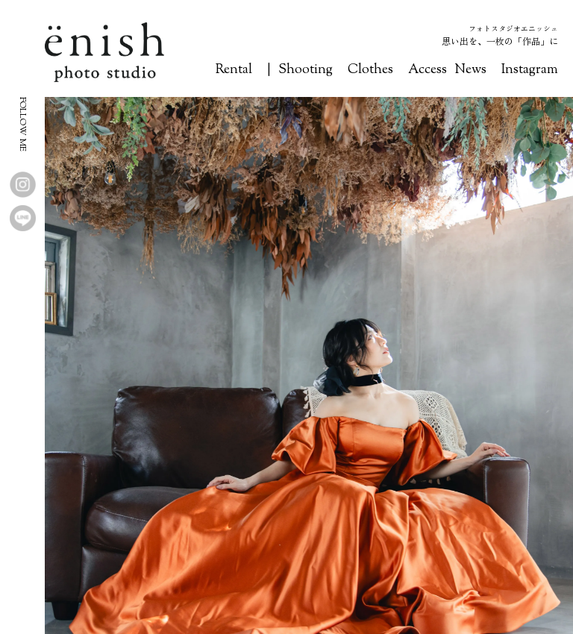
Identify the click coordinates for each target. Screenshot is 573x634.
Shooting (305, 70)
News (470, 70)
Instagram (529, 70)
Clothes (370, 70)
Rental (234, 70)
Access (427, 70)
